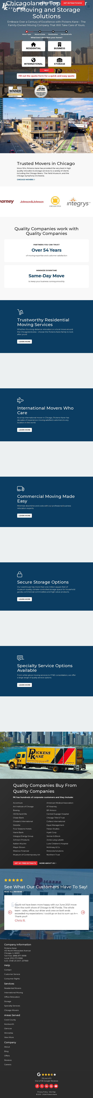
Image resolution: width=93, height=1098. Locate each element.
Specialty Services (12, 1006)
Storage (7, 1001)
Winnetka (8, 1033)
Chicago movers (26, 180)
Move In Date (40, 34)
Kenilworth (9, 1024)
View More (9, 1037)
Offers (7, 1056)
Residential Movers (12, 988)
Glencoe (8, 1028)
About (7, 1047)
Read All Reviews (14, 892)
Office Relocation (12, 997)
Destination (53, 34)
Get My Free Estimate (25, 863)
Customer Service (12, 974)
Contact (7, 970)
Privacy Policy (42, 1092)
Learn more (24, 342)
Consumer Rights (12, 979)
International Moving (13, 992)
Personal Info (66, 34)
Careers (7, 1064)
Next (46, 70)
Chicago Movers (11, 1010)
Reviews (8, 1060)
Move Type (26, 34)
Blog (6, 1051)
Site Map (52, 1092)
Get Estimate (72, 3)
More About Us (47, 863)
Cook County (10, 1020)
